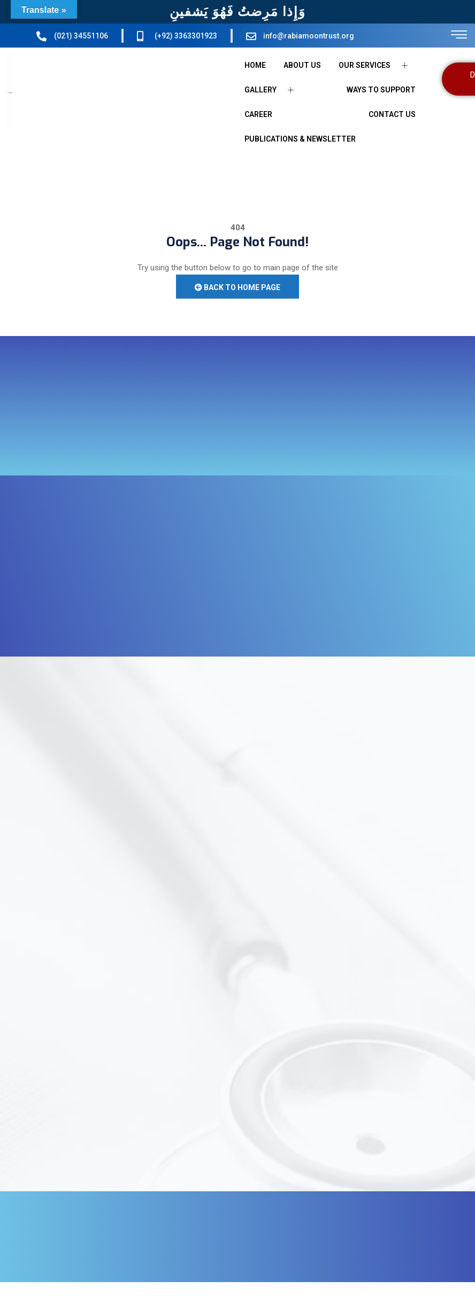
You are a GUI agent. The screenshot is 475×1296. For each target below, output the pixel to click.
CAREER (258, 114)
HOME (255, 65)
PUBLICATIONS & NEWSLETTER (300, 139)
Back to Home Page (237, 287)
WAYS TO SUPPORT (381, 89)
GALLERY (273, 90)
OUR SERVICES (377, 65)
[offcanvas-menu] (459, 35)
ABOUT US (302, 65)
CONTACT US (392, 114)
